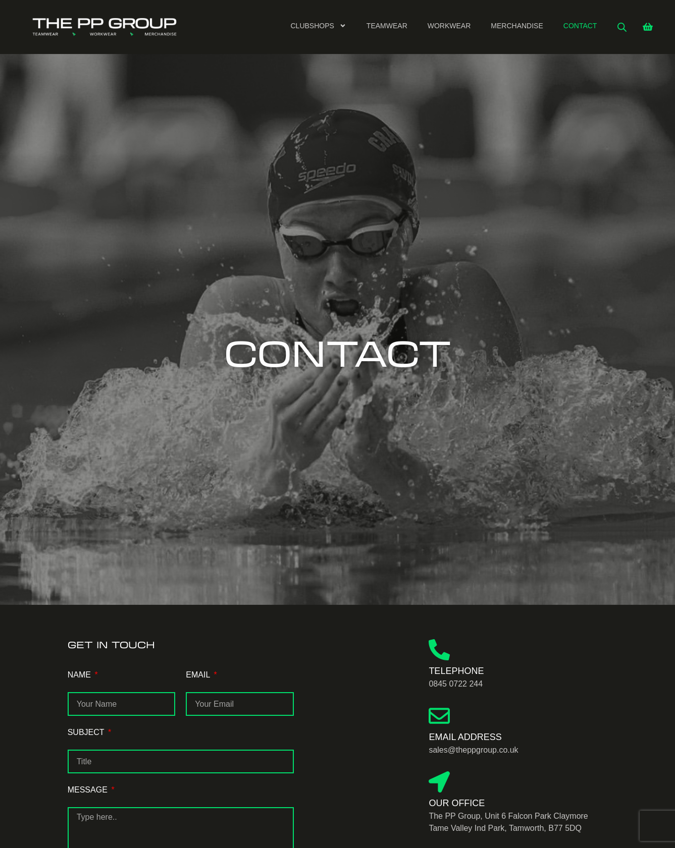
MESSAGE (89, 789)
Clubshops (318, 25)
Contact (580, 26)
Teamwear (387, 26)
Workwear (449, 26)
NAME (80, 674)
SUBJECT (87, 732)
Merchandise (517, 26)
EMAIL (199, 674)
